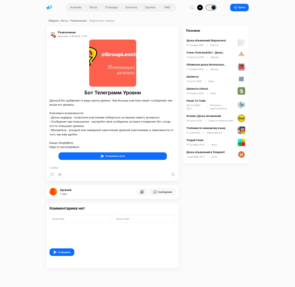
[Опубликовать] (200, 7)
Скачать (131, 7)
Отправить (62, 252)
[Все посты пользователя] (142, 192)
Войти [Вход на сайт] (239, 7)
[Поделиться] (60, 174)
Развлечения (78, 20)
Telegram (53, 20)
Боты (93, 7)
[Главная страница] (49, 7)
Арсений (65, 190)
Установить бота (113, 156)
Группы (150, 7)
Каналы (75, 7)
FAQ (167, 7)
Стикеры (111, 7)
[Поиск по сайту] (192, 7)
